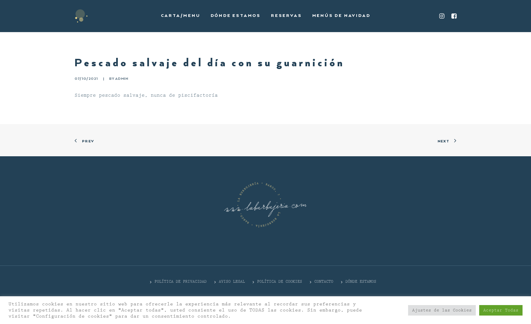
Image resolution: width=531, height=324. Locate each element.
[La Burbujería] (81, 16)
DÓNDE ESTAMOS (360, 281)
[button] (442, 16)
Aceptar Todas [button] (500, 310)
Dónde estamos (236, 15)
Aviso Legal (232, 281)
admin (121, 79)
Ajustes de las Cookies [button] (442, 310)
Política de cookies (279, 281)
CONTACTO (323, 281)
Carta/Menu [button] (180, 15)
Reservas (286, 15)
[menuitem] (180, 16)
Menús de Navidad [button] (341, 15)
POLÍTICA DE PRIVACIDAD (180, 281)
